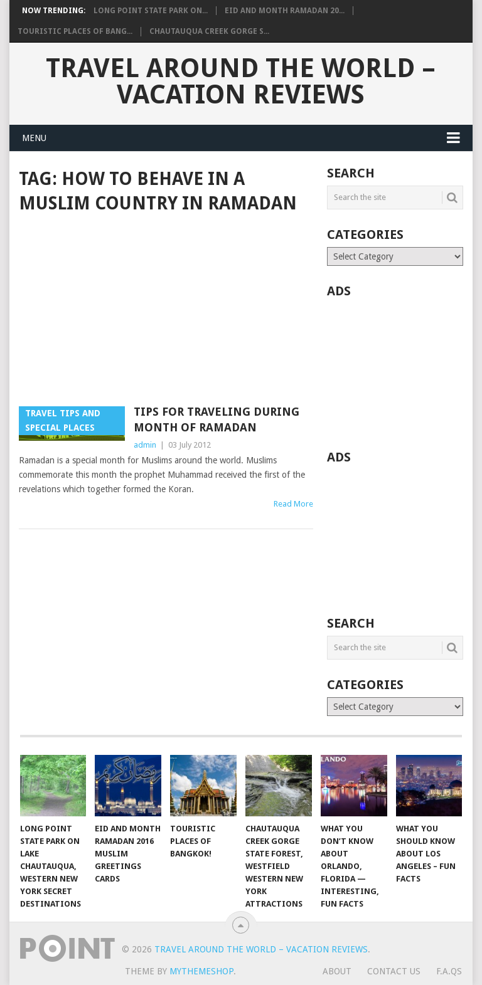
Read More (293, 503)
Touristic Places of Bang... (75, 31)
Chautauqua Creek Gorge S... (209, 31)
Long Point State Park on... (151, 10)
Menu (34, 138)
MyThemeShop (201, 971)
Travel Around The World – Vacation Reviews (241, 81)
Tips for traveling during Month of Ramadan (216, 419)
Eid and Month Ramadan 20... (285, 10)
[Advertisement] (166, 311)
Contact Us (393, 971)
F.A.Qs (449, 971)
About (337, 971)
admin (145, 445)
